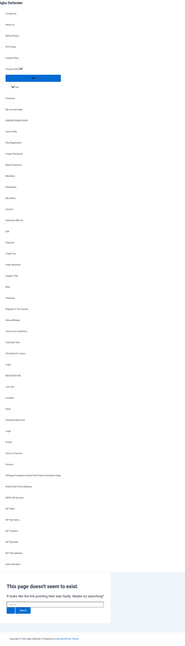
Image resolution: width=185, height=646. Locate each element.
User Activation (13, 564)
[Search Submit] (11, 610)
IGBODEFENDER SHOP (17, 120)
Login (8, 364)
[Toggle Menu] (33, 78)
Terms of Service (14, 453)
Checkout (10, 98)
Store (8, 409)
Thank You (11, 253)
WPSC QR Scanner (15, 497)
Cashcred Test (13, 342)
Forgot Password (14, 154)
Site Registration (14, 142)
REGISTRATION (13, 375)
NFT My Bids (12, 542)
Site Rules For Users (15, 353)
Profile (9, 442)
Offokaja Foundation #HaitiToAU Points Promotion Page (33, 475)
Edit (7, 231)
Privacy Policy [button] (14, 69)
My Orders (11, 198)
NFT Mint (10, 508)
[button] (21, 69)
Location (10, 398)
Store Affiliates (13, 320)
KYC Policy (11, 47)
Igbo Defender (11, 3)
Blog (8, 287)
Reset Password (13, 165)
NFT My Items (12, 520)
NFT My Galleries (14, 553)
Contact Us (11, 13)
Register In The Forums (17, 309)
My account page (14, 109)
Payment (10, 242)
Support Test (12, 276)
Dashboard (11, 187)
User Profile (11, 131)
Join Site (10, 386)
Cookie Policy (12, 58)
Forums (9, 209)
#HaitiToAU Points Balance (19, 486)
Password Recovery (15, 420)
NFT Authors (12, 531)
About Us (10, 24)
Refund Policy (12, 36)
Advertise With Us (14, 220)
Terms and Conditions (16, 331)
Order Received (13, 264)
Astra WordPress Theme (67, 639)
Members (10, 176)
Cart (15, 87)
